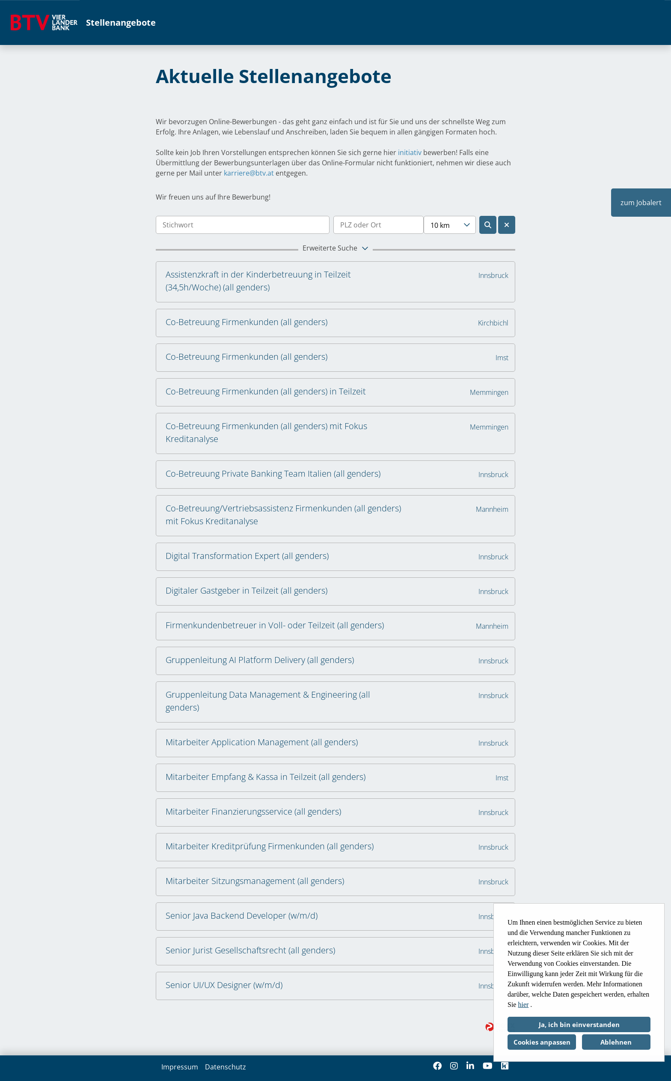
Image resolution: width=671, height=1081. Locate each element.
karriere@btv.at (249, 173)
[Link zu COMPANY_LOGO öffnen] (44, 22)
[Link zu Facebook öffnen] (437, 1066)
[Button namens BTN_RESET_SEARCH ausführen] (506, 225)
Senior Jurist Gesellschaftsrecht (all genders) (250, 950)
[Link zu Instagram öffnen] (454, 1066)
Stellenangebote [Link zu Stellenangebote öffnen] (121, 22)
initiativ (410, 152)
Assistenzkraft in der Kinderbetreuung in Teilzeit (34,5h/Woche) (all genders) (258, 281)
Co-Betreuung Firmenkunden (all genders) (246, 322)
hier (523, 1004)
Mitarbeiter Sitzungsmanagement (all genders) (255, 881)
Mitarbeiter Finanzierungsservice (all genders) (253, 811)
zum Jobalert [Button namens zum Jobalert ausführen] (641, 202)
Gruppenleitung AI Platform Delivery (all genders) (260, 660)
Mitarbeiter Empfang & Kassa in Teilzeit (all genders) (265, 776)
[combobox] (450, 225)
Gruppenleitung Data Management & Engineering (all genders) (268, 701)
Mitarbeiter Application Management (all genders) (262, 742)
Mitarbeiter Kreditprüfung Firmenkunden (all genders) (270, 846)
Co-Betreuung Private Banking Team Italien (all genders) (273, 473)
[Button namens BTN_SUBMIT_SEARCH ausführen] (487, 225)
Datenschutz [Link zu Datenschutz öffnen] (225, 1067)
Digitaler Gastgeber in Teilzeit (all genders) (246, 590)
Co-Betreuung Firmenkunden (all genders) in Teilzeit (266, 391)
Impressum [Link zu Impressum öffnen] (179, 1067)
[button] (335, 250)
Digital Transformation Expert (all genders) (247, 555)
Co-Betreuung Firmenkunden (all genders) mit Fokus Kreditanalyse (266, 432)
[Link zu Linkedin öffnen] (470, 1066)
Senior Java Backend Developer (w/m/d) (242, 915)
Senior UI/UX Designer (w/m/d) (224, 985)
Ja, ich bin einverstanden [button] (579, 1024)
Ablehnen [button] (616, 1042)
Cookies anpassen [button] (542, 1042)
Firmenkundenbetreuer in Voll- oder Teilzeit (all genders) (275, 625)
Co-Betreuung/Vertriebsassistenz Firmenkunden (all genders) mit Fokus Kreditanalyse (283, 514)
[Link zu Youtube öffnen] (488, 1066)
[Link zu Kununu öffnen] (505, 1066)
